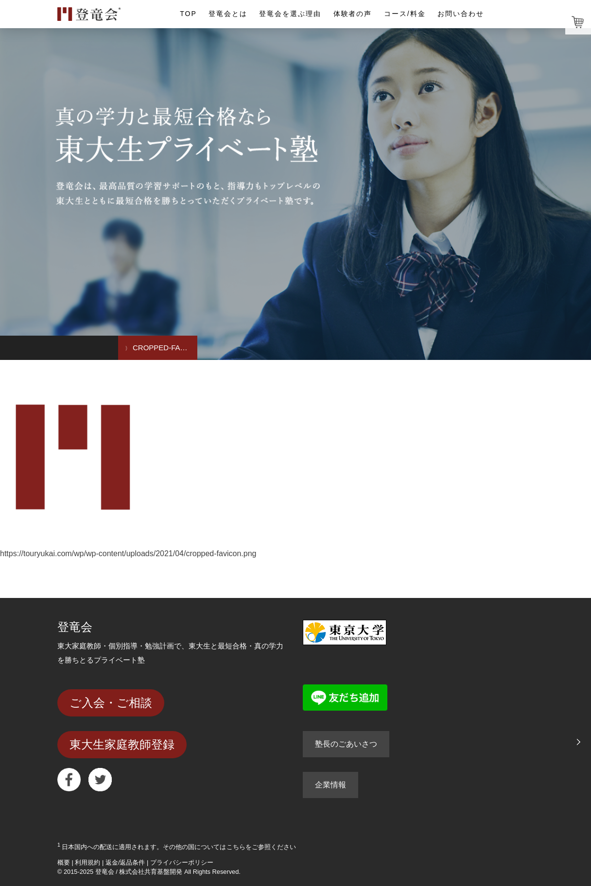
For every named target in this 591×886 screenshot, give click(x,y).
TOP (188, 13)
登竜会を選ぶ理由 (290, 13)
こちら (235, 847)
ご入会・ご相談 (111, 702)
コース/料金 (405, 13)
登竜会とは (228, 13)
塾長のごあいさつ (346, 744)
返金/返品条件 (125, 862)
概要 (63, 862)
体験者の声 (352, 13)
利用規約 (87, 862)
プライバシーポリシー (181, 862)
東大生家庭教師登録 (122, 744)
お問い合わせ (460, 13)
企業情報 (330, 785)
